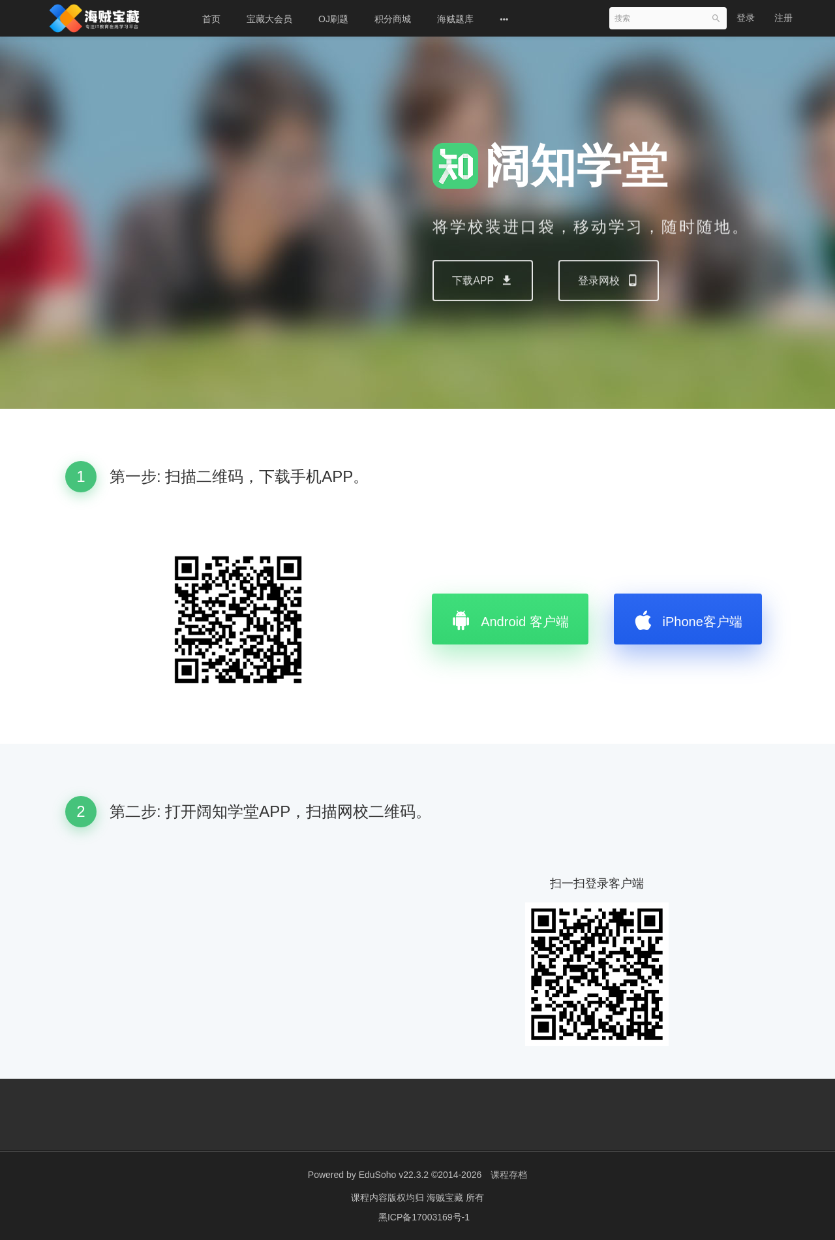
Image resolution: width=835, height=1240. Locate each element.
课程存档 (509, 1174)
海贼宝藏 (446, 1197)
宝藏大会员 (269, 19)
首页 (211, 19)
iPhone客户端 (687, 619)
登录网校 (608, 309)
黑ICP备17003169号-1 (424, 1217)
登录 (745, 17)
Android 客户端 (510, 619)
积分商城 (392, 19)
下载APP (482, 309)
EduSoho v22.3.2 (394, 1174)
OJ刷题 (333, 19)
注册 (783, 17)
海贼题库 (455, 19)
